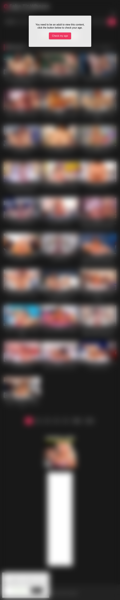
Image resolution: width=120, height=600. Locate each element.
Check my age (60, 36)
